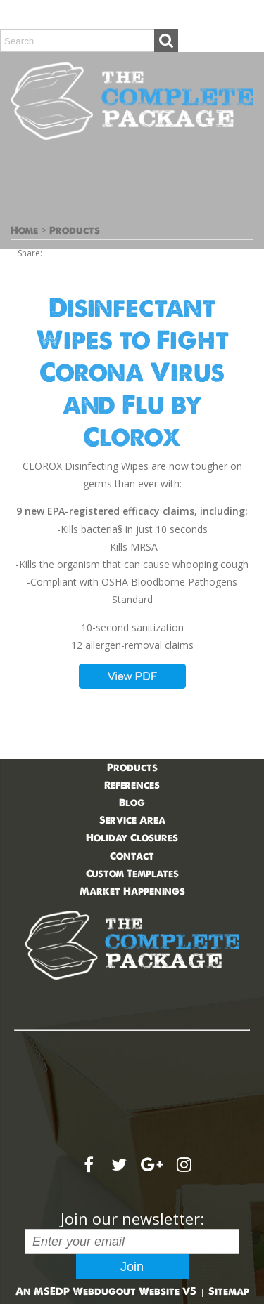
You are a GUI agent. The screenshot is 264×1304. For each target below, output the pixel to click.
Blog (132, 802)
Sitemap (228, 1291)
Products (74, 230)
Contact (132, 856)
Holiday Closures (132, 837)
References (132, 785)
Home (24, 230)
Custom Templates (132, 873)
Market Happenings (132, 891)
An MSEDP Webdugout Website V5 (105, 1291)
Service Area (132, 820)
